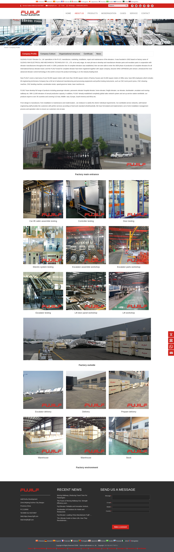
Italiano (74, 2)
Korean (102, 2)
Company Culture (47, 54)
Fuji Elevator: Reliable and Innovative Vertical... (73, 506)
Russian (118, 2)
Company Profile (29, 54)
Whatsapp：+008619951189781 (78, 5)
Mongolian (133, 2)
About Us (79, 13)
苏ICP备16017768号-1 (111, 545)
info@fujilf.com (52, 5)
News (98, 54)
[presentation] (128, 518)
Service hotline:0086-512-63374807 (33, 5)
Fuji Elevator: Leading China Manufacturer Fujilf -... (74, 515)
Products (93, 13)
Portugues (83, 2)
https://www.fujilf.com (31, 516)
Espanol (57, 2)
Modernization (108, 13)
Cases (123, 13)
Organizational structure (69, 54)
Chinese (40, 2)
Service (134, 13)
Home (68, 13)
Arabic (109, 2)
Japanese (93, 2)
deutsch (48, 2)
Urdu (125, 2)
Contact (145, 13)
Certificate (88, 54)
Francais (65, 2)
